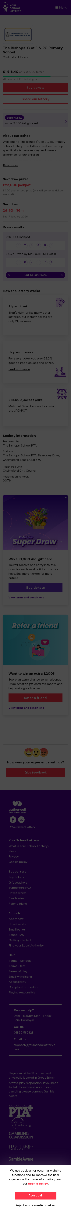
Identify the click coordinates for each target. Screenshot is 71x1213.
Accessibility (17, 982)
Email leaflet (17, 929)
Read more (10, 165)
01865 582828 (24, 1033)
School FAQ (16, 935)
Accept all (36, 1195)
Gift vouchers (18, 883)
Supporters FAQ (20, 888)
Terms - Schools (20, 961)
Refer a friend (35, 698)
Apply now (16, 919)
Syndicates (16, 898)
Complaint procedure (23, 987)
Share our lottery (35, 99)
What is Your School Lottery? (29, 846)
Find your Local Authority (26, 945)
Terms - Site (17, 966)
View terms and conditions (26, 597)
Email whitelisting (20, 977)
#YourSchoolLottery (22, 827)
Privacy (14, 856)
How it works (18, 893)
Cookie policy (18, 862)
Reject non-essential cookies (35, 1205)
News (12, 851)
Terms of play (18, 971)
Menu (61, 8)
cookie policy (38, 1184)
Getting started (20, 940)
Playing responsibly (22, 992)
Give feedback (35, 772)
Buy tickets (35, 87)
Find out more (19, 369)
